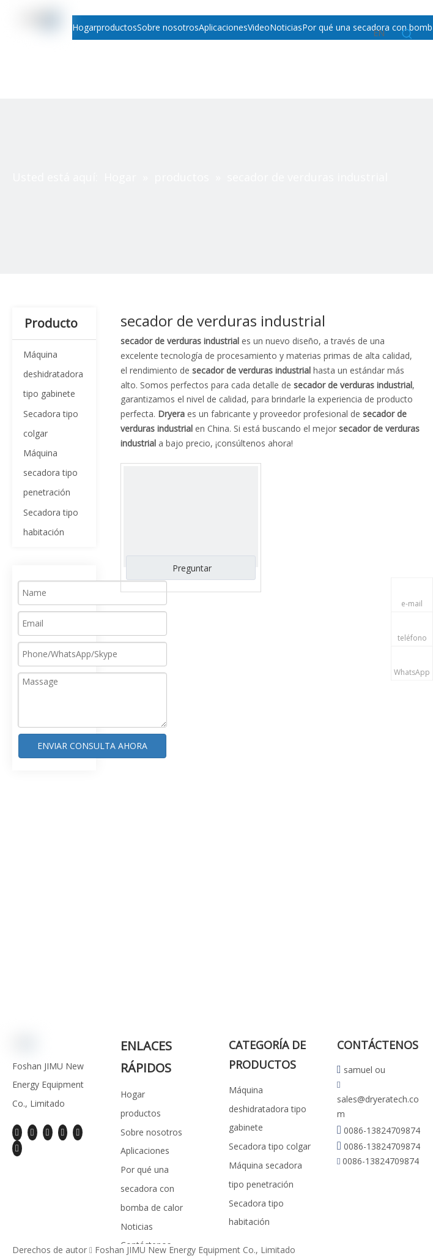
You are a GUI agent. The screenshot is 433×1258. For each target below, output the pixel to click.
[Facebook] (17, 1132)
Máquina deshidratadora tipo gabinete (53, 373)
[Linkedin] (32, 1132)
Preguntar (192, 568)
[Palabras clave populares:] (407, 34)
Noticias (136, 1226)
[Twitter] (48, 1132)
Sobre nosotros (151, 1132)
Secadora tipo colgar (270, 1146)
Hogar (132, 1094)
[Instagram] (78, 1132)
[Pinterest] (17, 1148)
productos (140, 1113)
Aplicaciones (144, 1150)
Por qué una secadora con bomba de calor (151, 1188)
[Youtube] (63, 1132)
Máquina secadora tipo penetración (50, 472)
